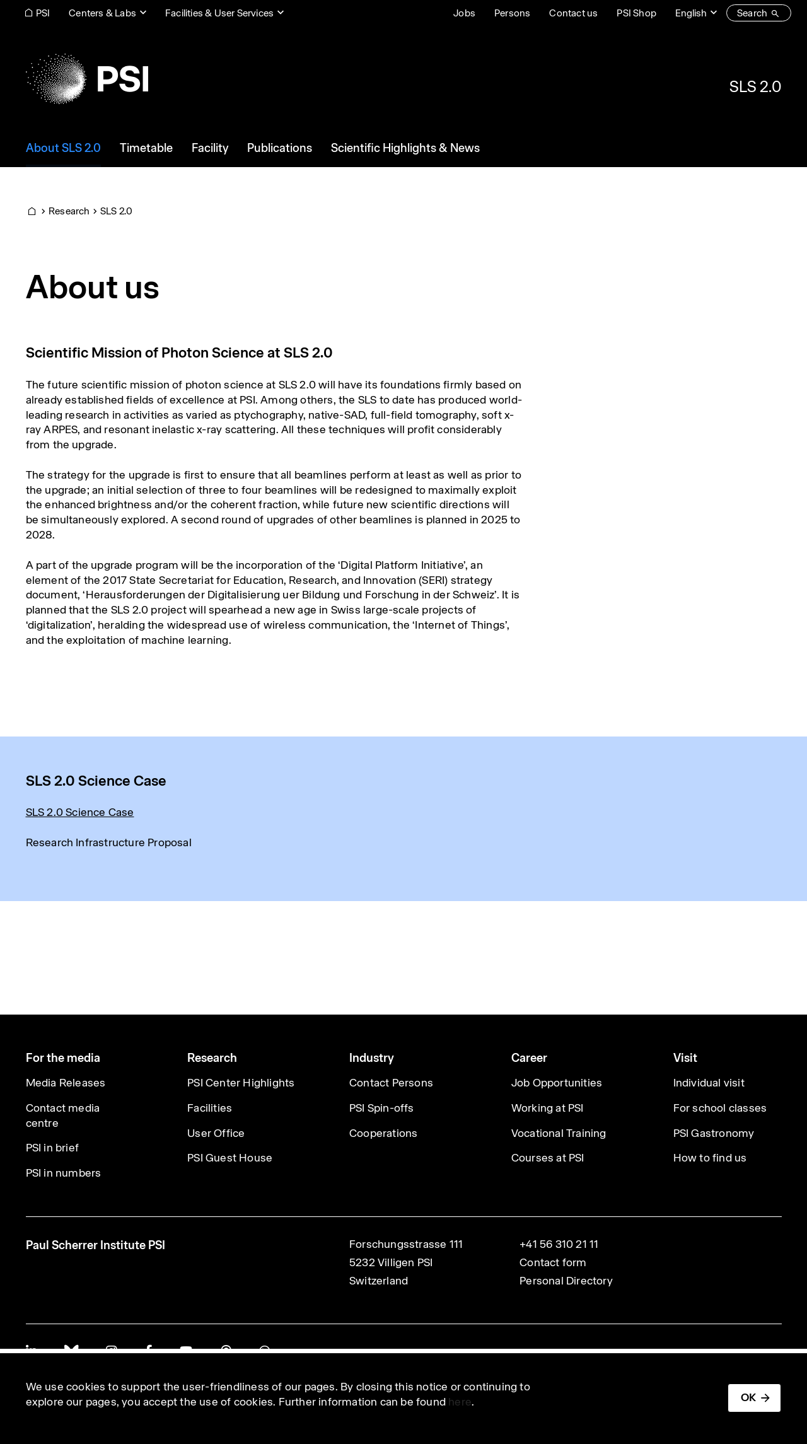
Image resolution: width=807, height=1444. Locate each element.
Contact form (553, 1262)
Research (69, 211)
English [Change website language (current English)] (691, 13)
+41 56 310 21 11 (559, 1244)
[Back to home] (87, 79)
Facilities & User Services (219, 13)
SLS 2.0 (755, 86)
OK (748, 1397)
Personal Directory (566, 1280)
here (460, 1401)
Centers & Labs (102, 13)
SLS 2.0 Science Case (80, 812)
